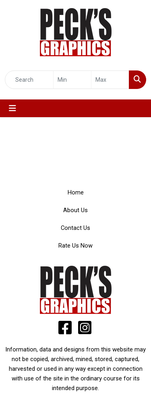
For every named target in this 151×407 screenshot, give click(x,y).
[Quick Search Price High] (110, 79)
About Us (75, 210)
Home (76, 192)
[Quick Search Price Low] (72, 79)
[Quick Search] (29, 79)
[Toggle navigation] (12, 108)
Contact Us (75, 227)
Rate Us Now (75, 245)
